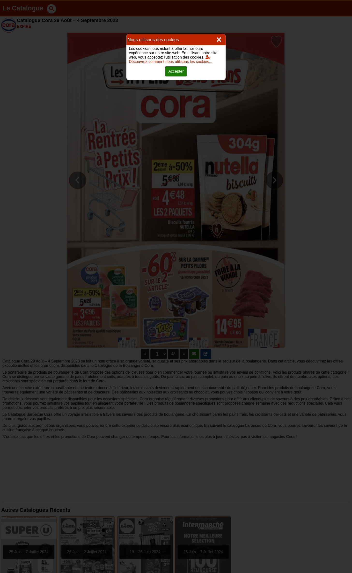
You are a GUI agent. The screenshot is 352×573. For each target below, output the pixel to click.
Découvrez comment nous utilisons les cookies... (170, 59)
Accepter (175, 71)
